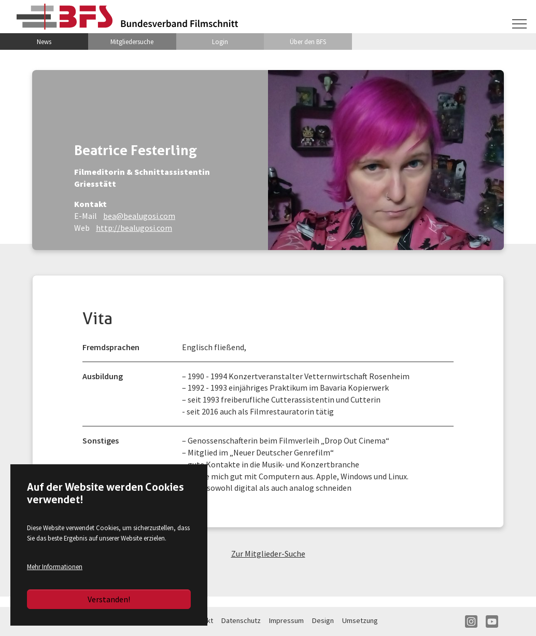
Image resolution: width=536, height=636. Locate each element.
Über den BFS (308, 41)
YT (492, 621)
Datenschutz (241, 620)
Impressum (286, 620)
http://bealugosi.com (134, 228)
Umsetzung (360, 620)
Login (220, 41)
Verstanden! (109, 599)
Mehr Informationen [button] (54, 566)
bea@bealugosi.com (139, 216)
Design (323, 620)
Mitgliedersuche (131, 41)
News (44, 41)
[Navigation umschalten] (519, 24)
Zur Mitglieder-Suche (268, 553)
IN (471, 621)
